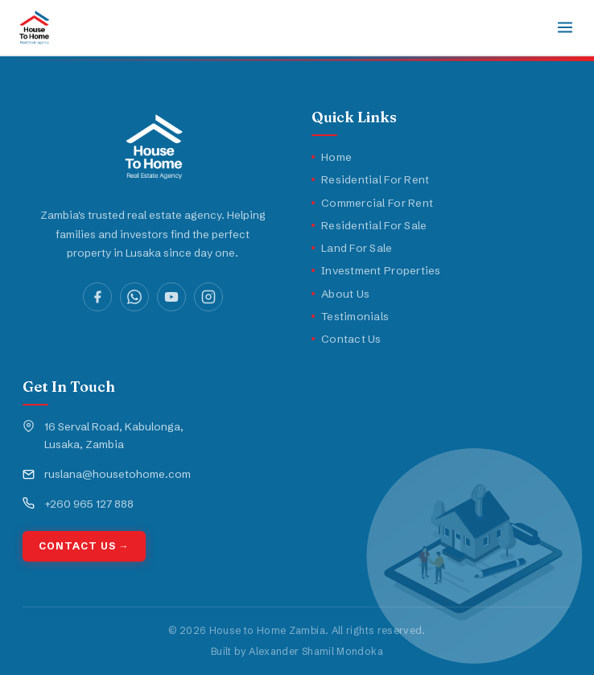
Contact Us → (84, 546)
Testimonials (350, 316)
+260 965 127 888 (89, 503)
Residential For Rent (370, 179)
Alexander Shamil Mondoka (316, 651)
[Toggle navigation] (565, 27)
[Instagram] (208, 296)
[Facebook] (97, 296)
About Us (340, 293)
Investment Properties (376, 270)
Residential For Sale (369, 225)
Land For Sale (352, 247)
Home (331, 156)
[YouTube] (171, 296)
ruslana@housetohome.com (117, 473)
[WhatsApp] (134, 296)
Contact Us (346, 338)
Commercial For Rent (372, 202)
